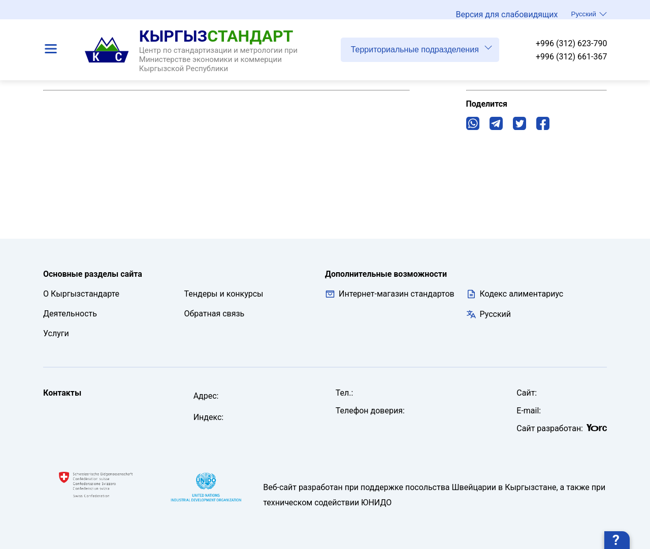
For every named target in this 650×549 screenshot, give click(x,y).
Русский (589, 14)
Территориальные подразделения (421, 48)
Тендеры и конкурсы (224, 294)
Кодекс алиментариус (522, 294)
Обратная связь (214, 313)
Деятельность (70, 313)
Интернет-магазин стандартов (389, 294)
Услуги (56, 333)
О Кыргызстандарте (81, 294)
